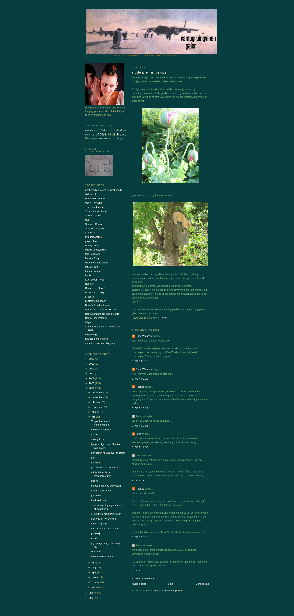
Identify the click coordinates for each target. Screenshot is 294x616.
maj (94, 567)
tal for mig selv (99, 523)
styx (87, 219)
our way (95, 462)
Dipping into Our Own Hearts (100, 309)
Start (170, 583)
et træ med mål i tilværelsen (106, 513)
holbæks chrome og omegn (106, 485)
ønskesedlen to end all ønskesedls (103, 190)
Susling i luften (93, 215)
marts (95, 577)
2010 (92, 373)
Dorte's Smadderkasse (97, 305)
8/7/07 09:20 (140, 378)
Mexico (121, 134)
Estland (118, 130)
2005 (92, 597)
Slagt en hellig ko (94, 228)
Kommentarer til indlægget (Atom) (164, 590)
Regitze (140, 386)
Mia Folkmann (92, 254)
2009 (92, 378)
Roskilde (95, 551)
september (98, 407)
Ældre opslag (201, 583)
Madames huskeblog (96, 262)
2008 (92, 383)
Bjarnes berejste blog (96, 338)
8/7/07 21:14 (140, 480)
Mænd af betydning (95, 249)
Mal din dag (91, 266)
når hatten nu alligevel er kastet (108, 452)
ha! (92, 457)
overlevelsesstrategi (102, 556)
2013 (92, 358)
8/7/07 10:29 (140, 408)
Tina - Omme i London (97, 211)
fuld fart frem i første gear (104, 528)
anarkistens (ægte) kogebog (100, 343)
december (97, 392)
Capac (88, 322)
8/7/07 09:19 (140, 361)
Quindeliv (90, 232)
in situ (94, 434)
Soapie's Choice (94, 224)
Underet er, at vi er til (96, 198)
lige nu (94, 480)
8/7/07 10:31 (140, 425)
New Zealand (104, 138)
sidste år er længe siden (104, 518)
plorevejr (95, 533)
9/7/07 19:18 (140, 537)
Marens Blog (92, 258)
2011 (92, 368)
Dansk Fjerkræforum (96, 318)
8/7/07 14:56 (140, 447)
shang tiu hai (98, 439)
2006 (92, 593)
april (94, 572)
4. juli (94, 538)
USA (117, 138)
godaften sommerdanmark (105, 467)
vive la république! (101, 490)
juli (94, 416)
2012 (92, 363)
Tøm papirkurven (94, 207)
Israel (87, 135)
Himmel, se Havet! (95, 288)
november (97, 397)
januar (95, 587)
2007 (92, 388)
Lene (138, 433)
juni (94, 562)
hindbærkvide (98, 500)
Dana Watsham (144, 336)
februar (96, 582)
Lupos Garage (92, 271)
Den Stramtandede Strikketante (102, 313)
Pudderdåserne (93, 236)
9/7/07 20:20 (140, 570)
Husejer (89, 283)
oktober (96, 402)
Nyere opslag (139, 583)
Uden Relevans (93, 202)
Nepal (91, 139)
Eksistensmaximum (95, 300)
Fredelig (89, 296)
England (104, 130)
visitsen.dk (91, 194)
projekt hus (91, 241)
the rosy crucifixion (101, 429)
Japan (100, 134)
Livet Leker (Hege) (95, 279)
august (96, 412)
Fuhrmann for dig (94, 292)
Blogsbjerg (91, 334)
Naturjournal (91, 245)
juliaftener (96, 495)
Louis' (88, 275)
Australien (90, 130)
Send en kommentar (143, 578)
